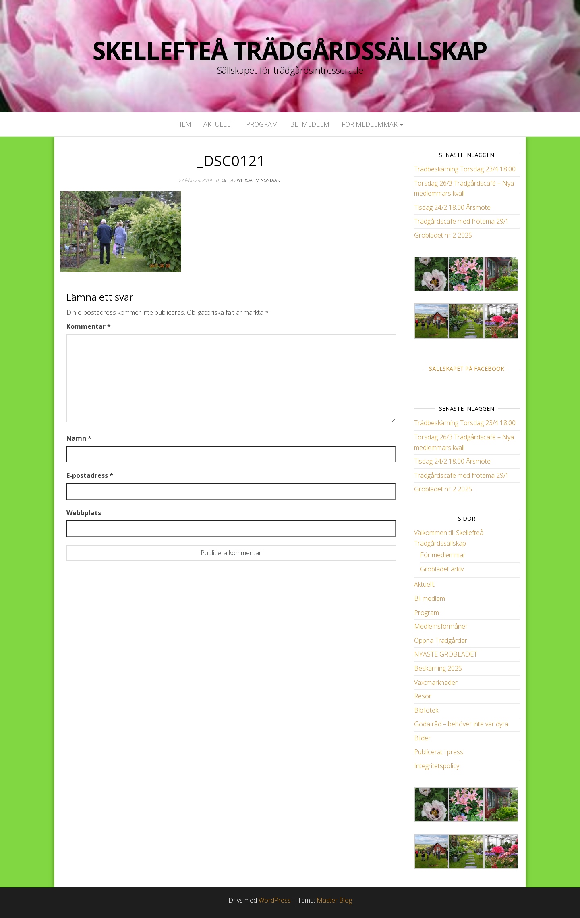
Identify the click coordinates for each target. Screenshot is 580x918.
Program (262, 124)
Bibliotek (426, 710)
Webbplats (83, 512)
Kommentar (88, 326)
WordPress (275, 900)
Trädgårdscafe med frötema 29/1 (461, 221)
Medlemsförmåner (441, 626)
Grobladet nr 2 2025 (443, 235)
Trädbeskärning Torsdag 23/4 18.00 (465, 169)
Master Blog (334, 900)
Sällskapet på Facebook (466, 368)
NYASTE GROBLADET (445, 654)
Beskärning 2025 (438, 668)
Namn (78, 438)
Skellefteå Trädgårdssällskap (290, 50)
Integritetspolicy (436, 765)
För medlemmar (372, 124)
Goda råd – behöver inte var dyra (461, 723)
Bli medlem (309, 124)
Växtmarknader (436, 682)
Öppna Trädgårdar (440, 640)
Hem (184, 124)
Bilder (422, 738)
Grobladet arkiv (442, 569)
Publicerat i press (438, 751)
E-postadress (89, 475)
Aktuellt (218, 124)
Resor (422, 696)
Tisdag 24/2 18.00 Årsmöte (452, 207)
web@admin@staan (258, 180)
